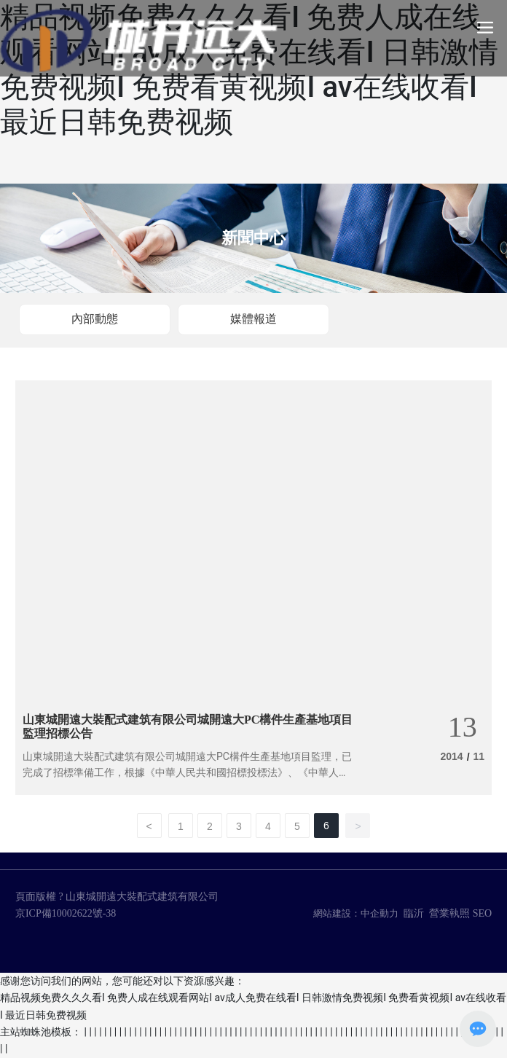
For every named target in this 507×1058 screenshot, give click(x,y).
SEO (482, 913)
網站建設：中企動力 (355, 913)
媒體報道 (253, 319)
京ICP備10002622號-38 (65, 913)
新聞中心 (253, 238)
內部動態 (94, 319)
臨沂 (414, 913)
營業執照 (449, 913)
